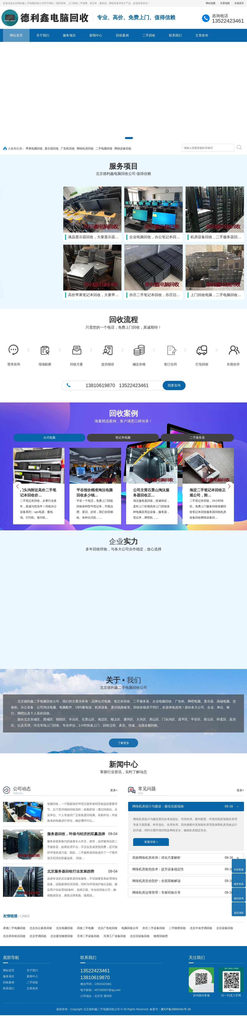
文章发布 (201, 35)
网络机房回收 (85, 148)
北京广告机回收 (107, 930)
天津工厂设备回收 (114, 938)
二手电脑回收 (104, 148)
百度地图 (225, 3)
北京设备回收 (224, 930)
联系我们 (175, 35)
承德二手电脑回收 (14, 930)
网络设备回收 (122, 148)
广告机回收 (68, 148)
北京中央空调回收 (201, 930)
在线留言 (239, 3)
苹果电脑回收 (34, 148)
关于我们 (42, 35)
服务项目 (69, 35)
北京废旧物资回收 (61, 938)
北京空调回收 (38, 938)
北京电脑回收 (64, 930)
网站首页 (16, 35)
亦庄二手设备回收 (153, 930)
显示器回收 (52, 148)
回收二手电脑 (85, 930)
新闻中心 (95, 35)
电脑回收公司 (129, 930)
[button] (115, 138)
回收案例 (122, 35)
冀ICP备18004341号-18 (176, 1012)
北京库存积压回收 (14, 938)
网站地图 (210, 3)
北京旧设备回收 (140, 938)
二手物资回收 (177, 930)
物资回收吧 (161, 938)
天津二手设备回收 (88, 938)
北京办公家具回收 (41, 930)
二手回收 (148, 35)
